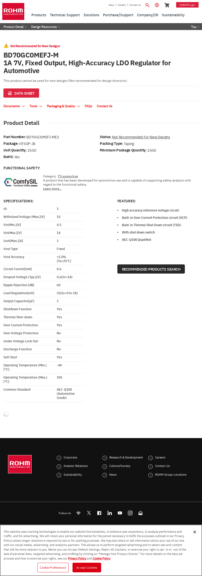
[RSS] (78, 513)
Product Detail (13, 26)
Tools (36, 105)
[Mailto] (140, 513)
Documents (14, 105)
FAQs (88, 106)
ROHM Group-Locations (170, 474)
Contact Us (135, 5)
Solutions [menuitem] (91, 14)
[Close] (195, 532)
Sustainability (73, 474)
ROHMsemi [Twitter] (89, 513)
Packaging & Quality (63, 105)
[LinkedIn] (109, 513)
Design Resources (44, 26)
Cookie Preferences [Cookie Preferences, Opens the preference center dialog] (53, 567)
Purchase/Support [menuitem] (118, 14)
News (111, 5)
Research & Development (126, 457)
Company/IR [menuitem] (147, 14)
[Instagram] (130, 513)
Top (193, 26)
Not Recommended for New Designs (141, 136)
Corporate (70, 457)
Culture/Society (119, 466)
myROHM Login (187, 4)
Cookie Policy (101, 558)
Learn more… (52, 188)
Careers (122, 5)
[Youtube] (120, 513)
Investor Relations (76, 466)
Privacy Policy (77, 558)
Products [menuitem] (38, 14)
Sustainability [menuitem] (173, 14)
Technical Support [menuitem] (65, 14)
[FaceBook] (99, 513)
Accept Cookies (86, 567)
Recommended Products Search (151, 269)
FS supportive (68, 176)
